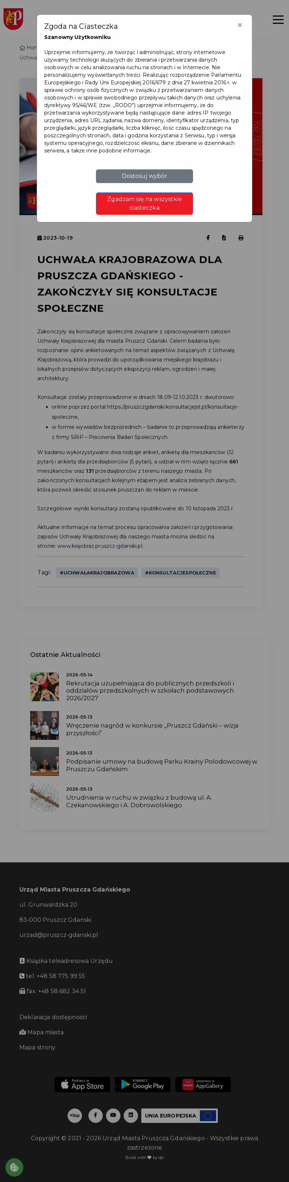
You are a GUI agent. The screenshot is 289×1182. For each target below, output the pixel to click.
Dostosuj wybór (145, 176)
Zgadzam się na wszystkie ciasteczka (144, 203)
